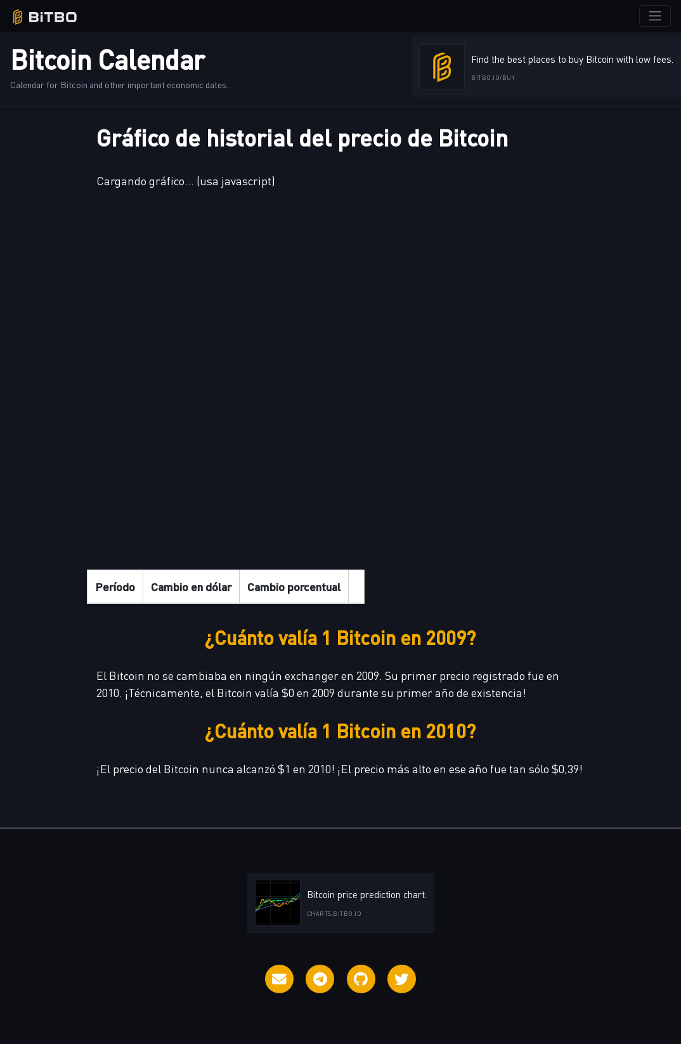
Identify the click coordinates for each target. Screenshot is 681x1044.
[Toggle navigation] (655, 16)
